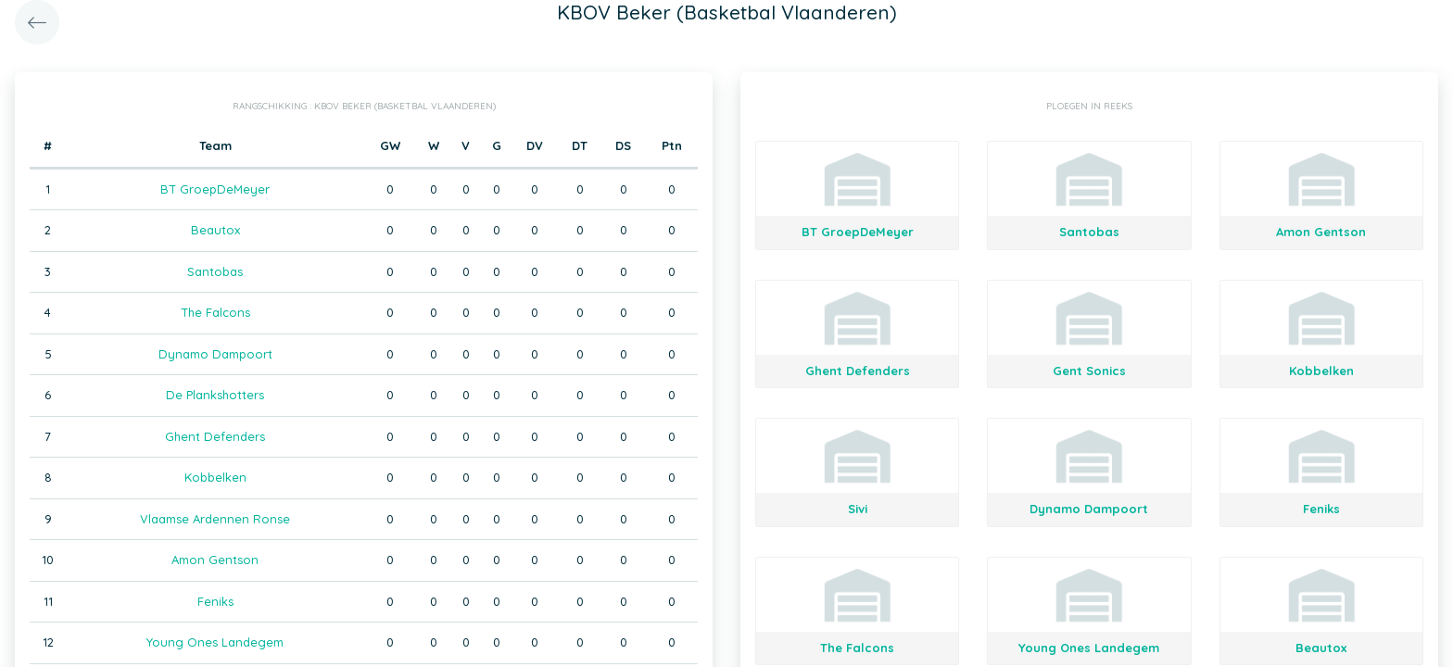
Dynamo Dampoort (215, 353)
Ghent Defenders (215, 436)
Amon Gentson (215, 559)
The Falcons (215, 312)
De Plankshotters (215, 394)
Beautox (215, 229)
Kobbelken (215, 477)
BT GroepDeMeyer (215, 189)
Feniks (215, 601)
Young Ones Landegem (215, 642)
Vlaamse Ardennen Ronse (215, 518)
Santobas (215, 271)
